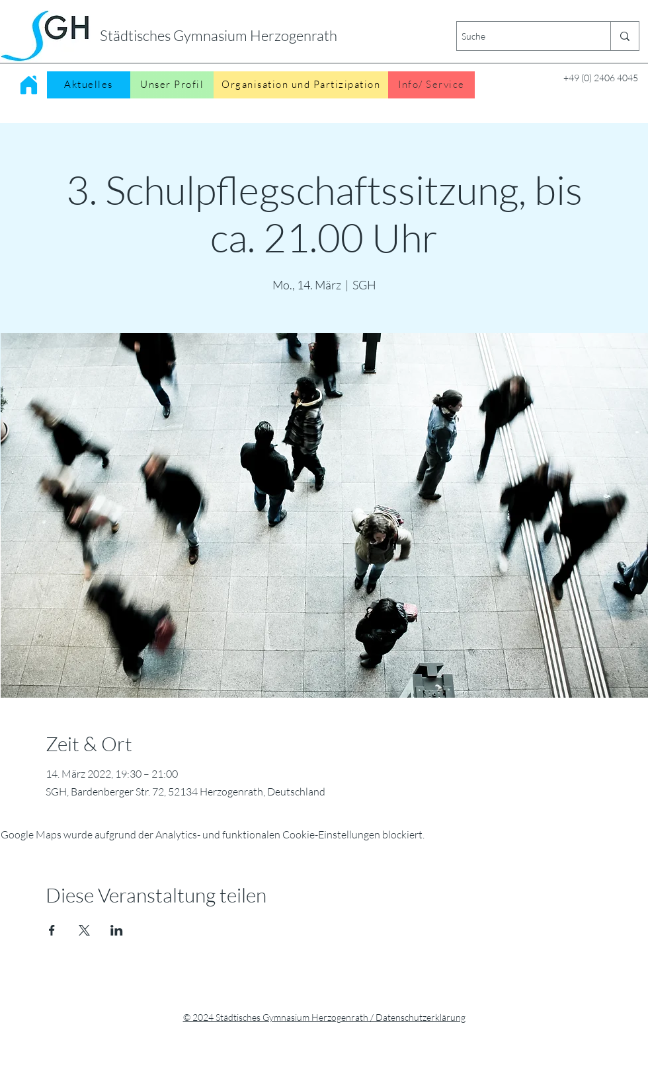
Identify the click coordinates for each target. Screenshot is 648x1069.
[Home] (28, 84)
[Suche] (522, 36)
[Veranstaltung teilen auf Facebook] (52, 930)
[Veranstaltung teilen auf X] (84, 930)
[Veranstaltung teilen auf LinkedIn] (116, 930)
